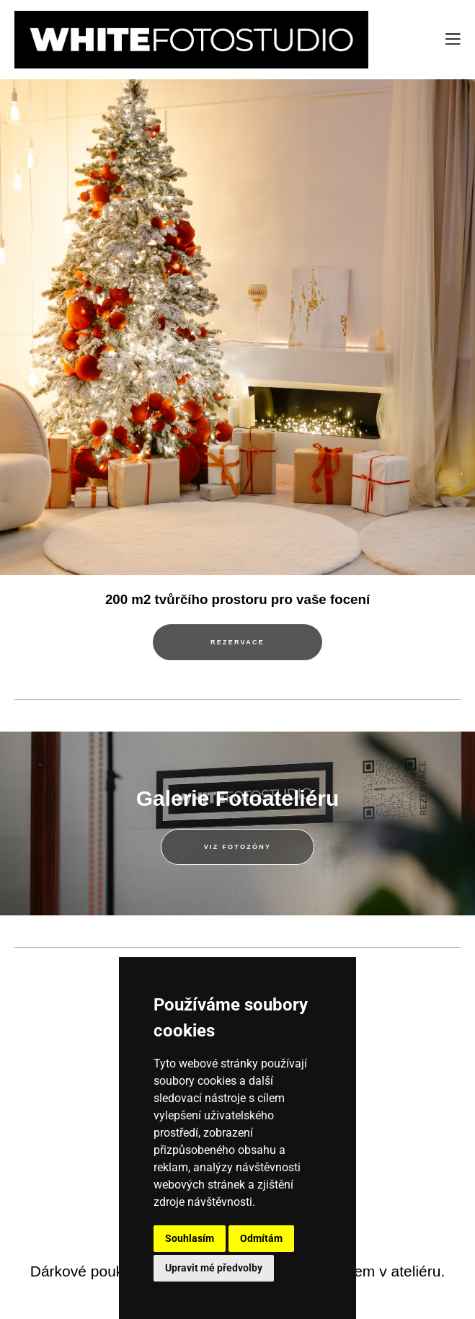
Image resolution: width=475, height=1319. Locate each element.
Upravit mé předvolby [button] (213, 1268)
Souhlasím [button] (189, 1238)
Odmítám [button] (261, 1238)
